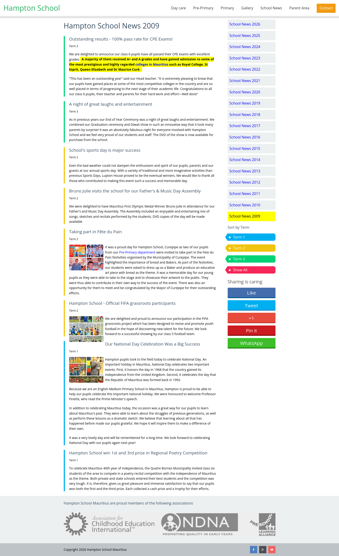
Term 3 (239, 258)
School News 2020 (244, 92)
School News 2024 (244, 46)
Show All (240, 269)
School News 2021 (244, 80)
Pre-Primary (203, 7)
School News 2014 (244, 159)
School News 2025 (244, 35)
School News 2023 (244, 58)
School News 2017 (244, 125)
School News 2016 (244, 137)
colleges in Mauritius (151, 64)
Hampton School (31, 8)
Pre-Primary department (137, 252)
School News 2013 (244, 171)
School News (271, 7)
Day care (178, 7)
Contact (326, 7)
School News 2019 (244, 103)
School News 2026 (244, 24)
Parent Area (299, 7)
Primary (227, 7)
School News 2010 (244, 205)
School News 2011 (244, 193)
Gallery (247, 7)
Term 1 (239, 237)
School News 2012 (244, 182)
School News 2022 (244, 69)
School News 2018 (244, 114)
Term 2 (239, 248)
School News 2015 (244, 148)
